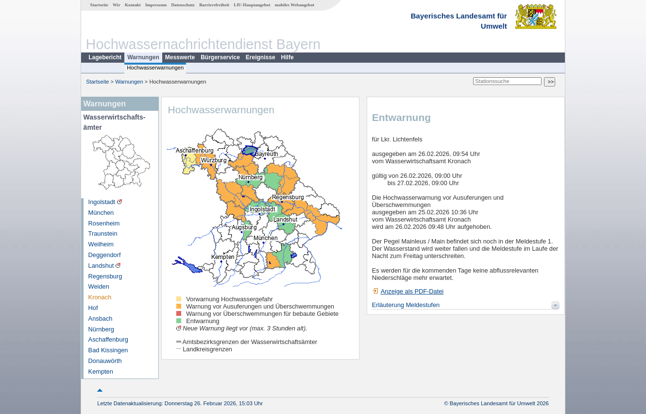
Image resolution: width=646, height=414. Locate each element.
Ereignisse (260, 57)
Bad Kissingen (108, 350)
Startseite (99, 4)
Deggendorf (104, 255)
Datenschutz (183, 4)
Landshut (101, 265)
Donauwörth (105, 360)
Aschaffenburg (108, 339)
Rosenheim (104, 223)
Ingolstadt (102, 202)
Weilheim (101, 244)
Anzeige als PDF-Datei (407, 291)
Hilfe (287, 57)
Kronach (100, 297)
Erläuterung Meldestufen (406, 305)
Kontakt (133, 4)
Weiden (98, 286)
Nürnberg (101, 329)
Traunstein (103, 233)
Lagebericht (104, 57)
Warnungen (143, 57)
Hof (93, 307)
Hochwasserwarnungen (155, 67)
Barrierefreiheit (214, 4)
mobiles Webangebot (294, 4)
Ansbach (100, 318)
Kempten (100, 371)
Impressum (156, 4)
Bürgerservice (220, 57)
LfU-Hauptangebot (252, 4)
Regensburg (105, 276)
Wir (116, 4)
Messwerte (180, 57)
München (101, 212)
